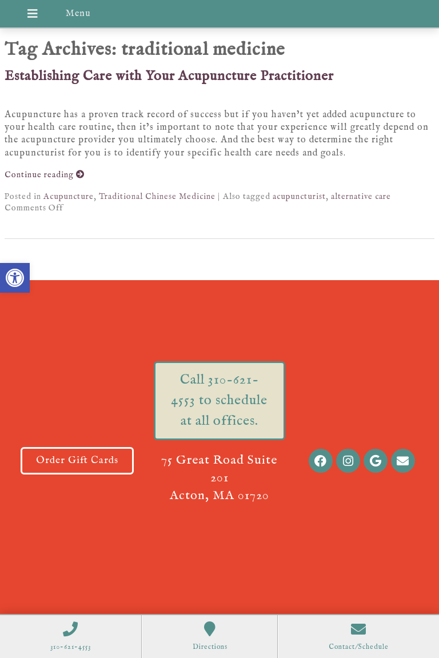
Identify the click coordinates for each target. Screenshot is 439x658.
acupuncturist (299, 197)
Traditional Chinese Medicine (157, 197)
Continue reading (45, 175)
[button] (15, 278)
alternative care (361, 197)
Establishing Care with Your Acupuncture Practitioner (169, 76)
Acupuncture (68, 197)
